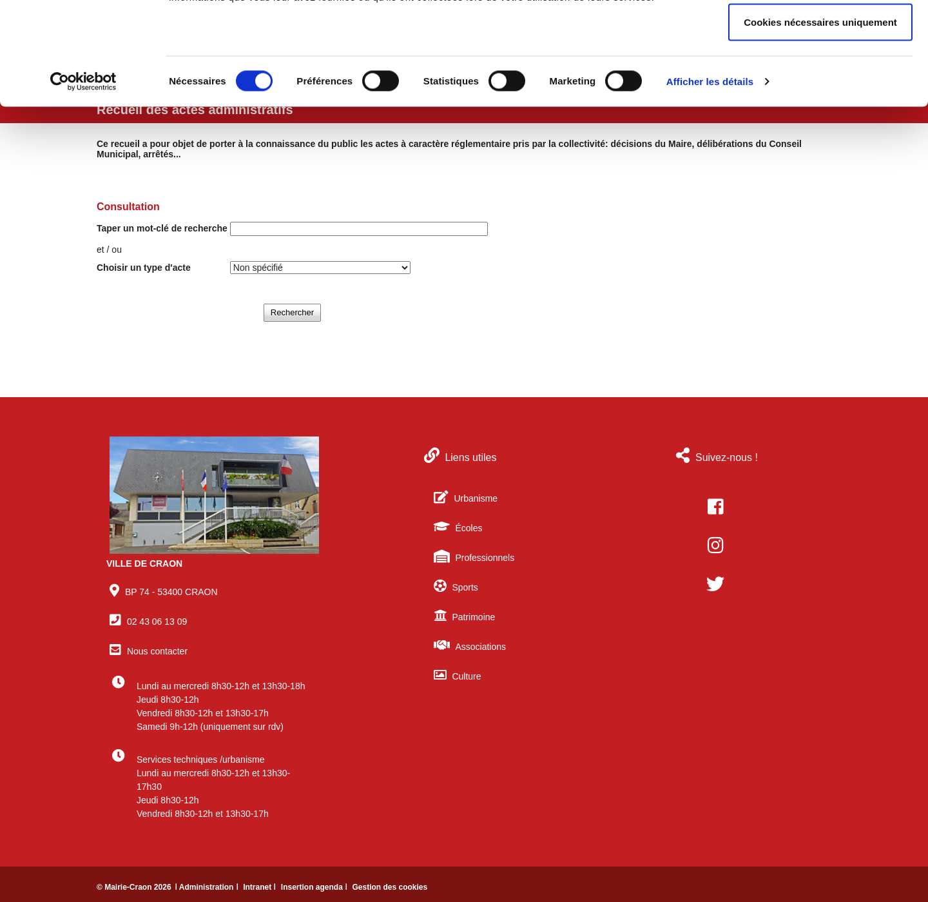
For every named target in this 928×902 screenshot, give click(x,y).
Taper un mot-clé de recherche (162, 228)
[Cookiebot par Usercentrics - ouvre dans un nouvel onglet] (83, 178)
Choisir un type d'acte (144, 267)
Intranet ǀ (260, 887)
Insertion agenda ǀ (315, 887)
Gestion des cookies (389, 887)
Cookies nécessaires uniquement (820, 118)
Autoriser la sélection (820, 76)
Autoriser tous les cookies (820, 33)
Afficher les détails (709, 177)
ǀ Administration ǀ (207, 887)
